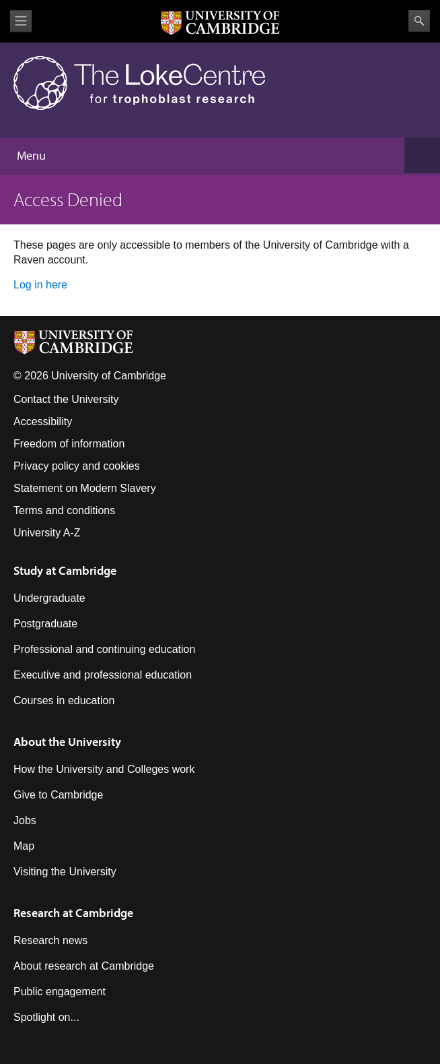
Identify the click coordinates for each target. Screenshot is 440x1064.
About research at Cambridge (83, 966)
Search (419, 21)
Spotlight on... (46, 1017)
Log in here (40, 284)
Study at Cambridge (64, 570)
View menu (21, 21)
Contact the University (66, 399)
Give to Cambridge (58, 795)
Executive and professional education (102, 675)
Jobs (24, 820)
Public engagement (59, 991)
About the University (67, 741)
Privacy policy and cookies (76, 466)
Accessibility (42, 421)
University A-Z (47, 532)
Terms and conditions (64, 510)
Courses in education (63, 700)
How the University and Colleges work (103, 769)
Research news (50, 940)
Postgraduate (45, 623)
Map (23, 846)
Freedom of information (68, 443)
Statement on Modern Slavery (84, 488)
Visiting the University (64, 871)
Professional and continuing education (104, 649)
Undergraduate (49, 598)
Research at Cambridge (73, 912)
